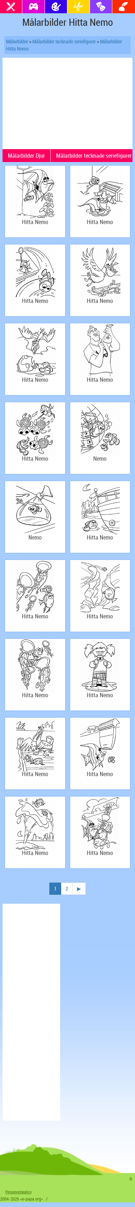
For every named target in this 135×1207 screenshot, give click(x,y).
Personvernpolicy (18, 1191)
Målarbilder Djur (26, 156)
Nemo (100, 458)
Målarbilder (17, 41)
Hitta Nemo (35, 222)
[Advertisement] (68, 102)
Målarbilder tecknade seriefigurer (64, 41)
